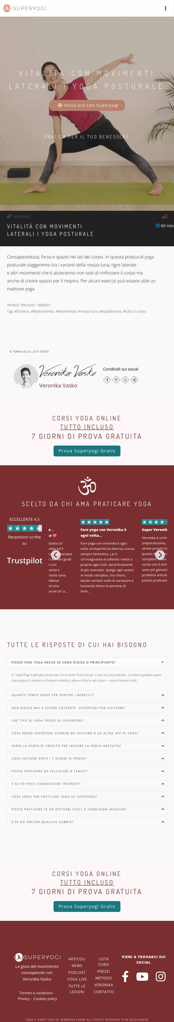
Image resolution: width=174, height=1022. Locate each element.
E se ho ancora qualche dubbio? (43, 822)
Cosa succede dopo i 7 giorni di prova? (49, 758)
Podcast (77, 972)
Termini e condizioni (36, 992)
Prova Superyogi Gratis (86, 451)
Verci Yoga (46, 1019)
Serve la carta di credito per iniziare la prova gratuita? (67, 746)
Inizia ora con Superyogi (88, 105)
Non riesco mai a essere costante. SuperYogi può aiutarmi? (69, 708)
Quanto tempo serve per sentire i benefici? (53, 695)
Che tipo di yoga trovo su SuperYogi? (48, 720)
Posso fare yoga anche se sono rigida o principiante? (64, 662)
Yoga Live (77, 979)
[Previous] (56, 555)
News (77, 965)
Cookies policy (45, 998)
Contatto (104, 991)
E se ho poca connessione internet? (46, 784)
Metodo (103, 978)
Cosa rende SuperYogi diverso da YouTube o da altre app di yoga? (75, 733)
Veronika (103, 985)
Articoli (77, 959)
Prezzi (103, 971)
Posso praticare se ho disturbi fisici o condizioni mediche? (69, 809)
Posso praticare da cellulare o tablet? (50, 771)
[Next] (160, 555)
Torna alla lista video (29, 351)
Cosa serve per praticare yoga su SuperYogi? (55, 797)
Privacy (24, 998)
